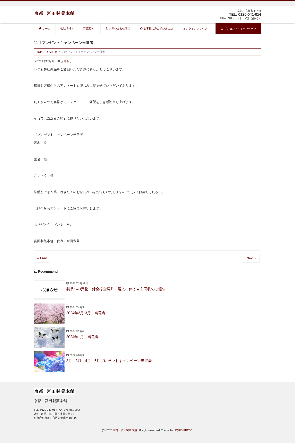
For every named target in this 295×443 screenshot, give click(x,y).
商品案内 (88, 28)
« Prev (42, 258)
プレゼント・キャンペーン (238, 28)
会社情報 (65, 28)
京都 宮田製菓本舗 (125, 430)
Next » (251, 258)
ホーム (44, 28)
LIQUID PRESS (183, 430)
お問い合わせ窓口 (118, 28)
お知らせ (66, 61)
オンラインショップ (195, 28)
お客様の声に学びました (156, 28)
